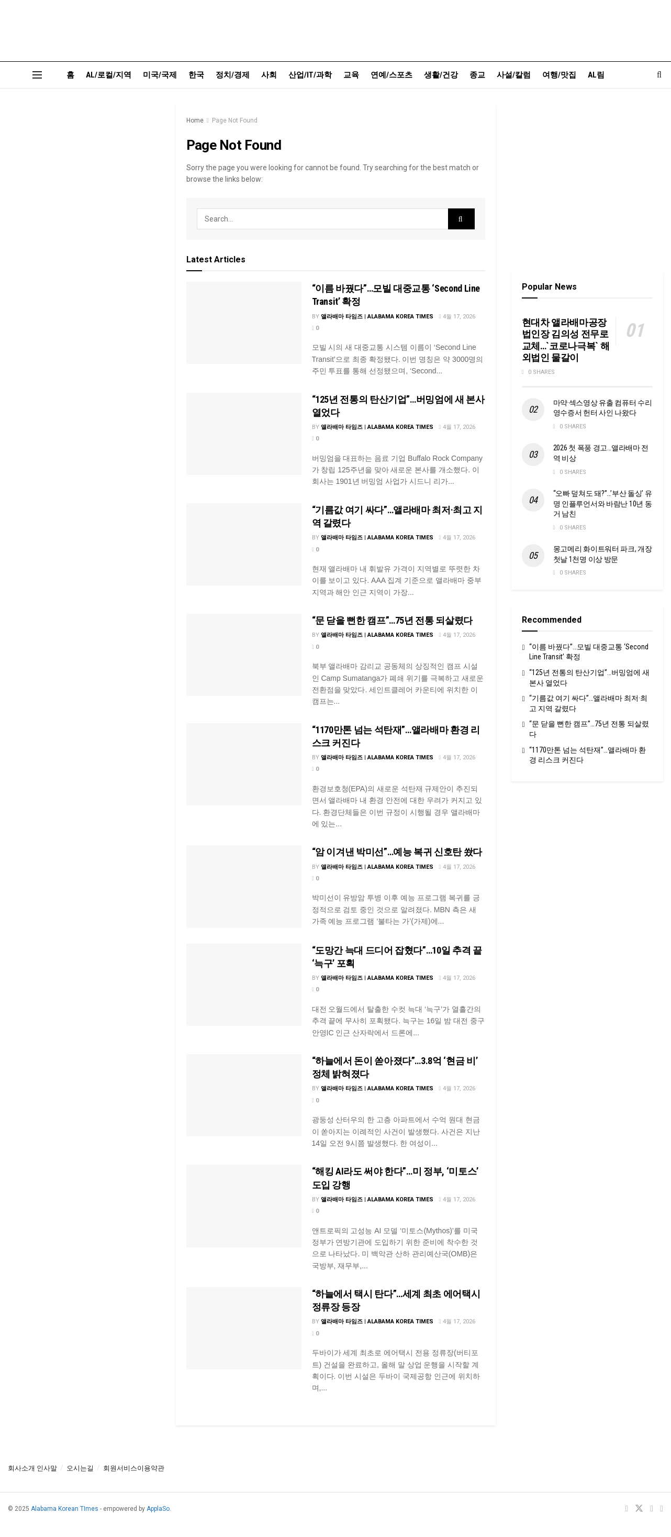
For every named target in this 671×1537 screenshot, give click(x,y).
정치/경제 (233, 75)
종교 (477, 75)
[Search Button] (659, 75)
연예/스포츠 (391, 75)
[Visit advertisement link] (84, 180)
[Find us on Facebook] (626, 1509)
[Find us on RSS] (661, 1509)
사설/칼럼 (514, 75)
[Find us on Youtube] (651, 1509)
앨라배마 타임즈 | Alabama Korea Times (377, 316)
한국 (196, 75)
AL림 (596, 75)
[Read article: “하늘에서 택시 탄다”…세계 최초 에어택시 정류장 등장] (243, 1328)
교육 (351, 75)
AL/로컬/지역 (108, 75)
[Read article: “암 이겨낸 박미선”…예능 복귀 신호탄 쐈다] (243, 886)
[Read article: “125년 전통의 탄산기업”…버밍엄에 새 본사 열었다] (243, 434)
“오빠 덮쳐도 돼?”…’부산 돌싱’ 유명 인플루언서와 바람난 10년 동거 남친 (602, 503)
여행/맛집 (559, 75)
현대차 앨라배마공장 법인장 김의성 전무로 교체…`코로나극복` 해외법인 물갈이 (566, 340)
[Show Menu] (37, 75)
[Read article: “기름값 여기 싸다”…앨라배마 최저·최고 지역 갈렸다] (243, 544)
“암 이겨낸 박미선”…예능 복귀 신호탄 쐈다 (397, 851)
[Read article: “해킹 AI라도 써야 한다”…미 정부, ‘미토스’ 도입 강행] (243, 1206)
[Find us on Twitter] (639, 1509)
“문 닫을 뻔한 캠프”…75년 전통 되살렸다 (392, 620)
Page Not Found (235, 120)
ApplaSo (158, 1508)
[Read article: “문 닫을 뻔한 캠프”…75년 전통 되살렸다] (243, 655)
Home (195, 120)
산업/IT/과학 (310, 75)
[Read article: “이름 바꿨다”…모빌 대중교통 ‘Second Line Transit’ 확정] (243, 323)
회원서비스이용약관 (133, 1468)
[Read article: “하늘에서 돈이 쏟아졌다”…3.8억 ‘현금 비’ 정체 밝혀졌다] (243, 1095)
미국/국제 (160, 75)
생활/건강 (441, 75)
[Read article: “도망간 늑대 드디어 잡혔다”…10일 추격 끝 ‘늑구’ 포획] (243, 985)
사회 (269, 75)
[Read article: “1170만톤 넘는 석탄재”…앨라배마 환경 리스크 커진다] (243, 764)
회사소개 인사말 (32, 1468)
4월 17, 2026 (457, 316)
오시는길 (80, 1468)
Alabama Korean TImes (64, 1508)
